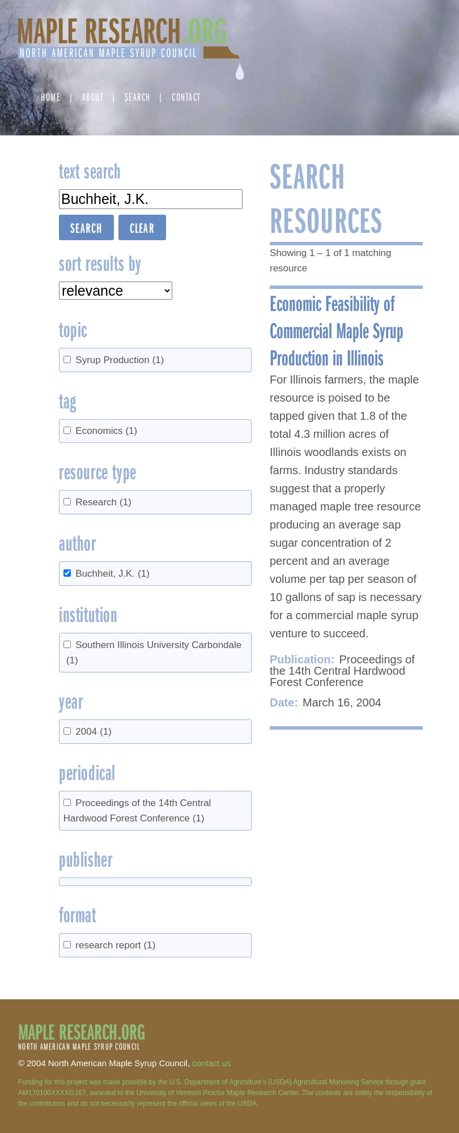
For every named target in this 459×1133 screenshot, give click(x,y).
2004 (93, 731)
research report (115, 945)
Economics (106, 430)
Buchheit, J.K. (112, 573)
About (93, 97)
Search (138, 97)
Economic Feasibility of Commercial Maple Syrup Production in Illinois (336, 329)
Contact (186, 97)
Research (103, 502)
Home (51, 97)
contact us (211, 1063)
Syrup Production (119, 360)
